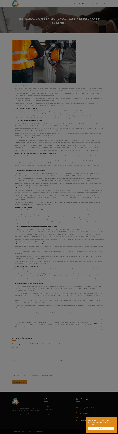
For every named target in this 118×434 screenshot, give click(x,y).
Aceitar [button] (101, 428)
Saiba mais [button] (92, 424)
